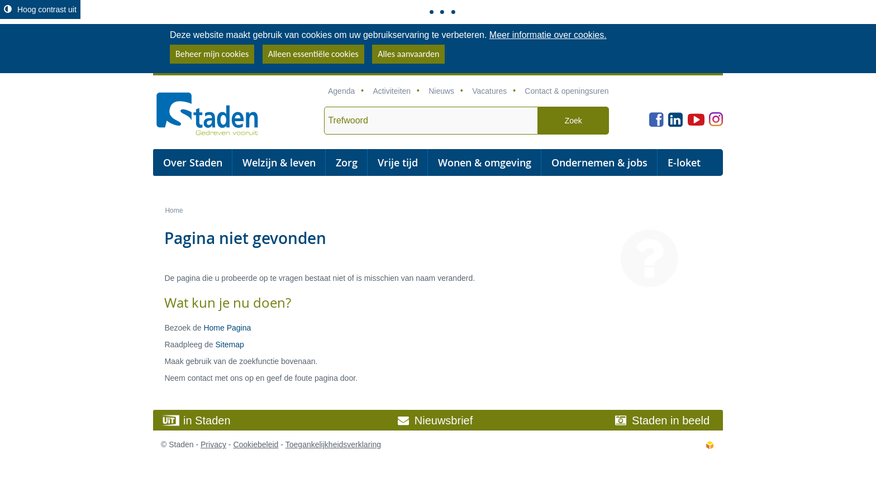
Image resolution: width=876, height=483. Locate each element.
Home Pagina (227, 327)
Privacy (213, 444)
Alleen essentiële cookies (313, 54)
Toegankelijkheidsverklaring (333, 444)
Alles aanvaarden (408, 54)
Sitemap (229, 344)
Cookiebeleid (255, 444)
